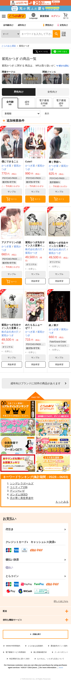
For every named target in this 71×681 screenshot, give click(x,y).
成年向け (22, 25)
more (61, 667)
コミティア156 (18, 487)
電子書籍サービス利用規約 (16, 652)
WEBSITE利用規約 (13, 646)
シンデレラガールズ (21, 483)
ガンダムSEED (18, 494)
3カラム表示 (53, 114)
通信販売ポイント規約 (59, 646)
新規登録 (44, 16)
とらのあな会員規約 (35, 646)
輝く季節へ (55, 162)
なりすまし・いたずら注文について (50, 659)
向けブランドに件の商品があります (35, 383)
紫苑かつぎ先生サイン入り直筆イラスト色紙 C (35, 245)
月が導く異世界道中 (21, 498)
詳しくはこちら (61, 601)
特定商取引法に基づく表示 (19, 659)
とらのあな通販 (8, 46)
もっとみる (62, 501)
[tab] (27, 103)
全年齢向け (8, 25)
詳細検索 (64, 33)
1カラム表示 (66, 114)
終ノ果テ (53, 325)
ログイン (55, 16)
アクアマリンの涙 (11, 242)
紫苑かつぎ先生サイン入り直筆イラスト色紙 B (58, 246)
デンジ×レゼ (17, 490)
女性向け (62, 25)
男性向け (47, 25)
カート (11, 199)
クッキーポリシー (61, 652)
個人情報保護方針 (40, 652)
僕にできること (9, 161)
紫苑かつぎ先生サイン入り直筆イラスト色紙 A (11, 328)
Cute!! (28, 161)
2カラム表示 (60, 114)
